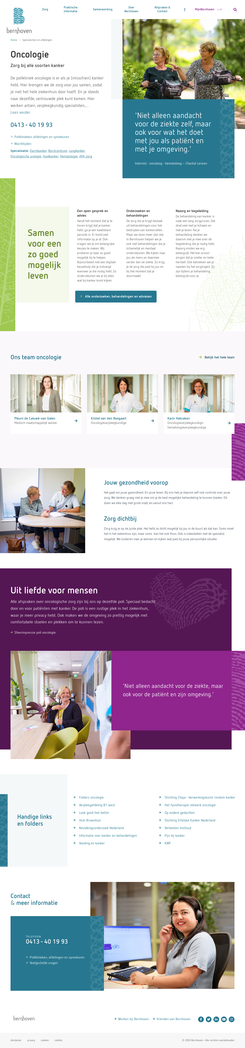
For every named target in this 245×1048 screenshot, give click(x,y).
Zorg (45, 9)
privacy (31, 1040)
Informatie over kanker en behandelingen (108, 835)
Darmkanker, (38, 151)
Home (14, 40)
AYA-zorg (85, 156)
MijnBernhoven (208, 9)
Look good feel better (94, 813)
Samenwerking (103, 9)
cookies (45, 1040)
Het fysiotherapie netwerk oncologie (190, 805)
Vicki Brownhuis (90, 820)
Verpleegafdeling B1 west (97, 805)
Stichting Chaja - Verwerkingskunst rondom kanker (200, 797)
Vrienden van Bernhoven (173, 1019)
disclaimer (16, 1040)
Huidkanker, (51, 156)
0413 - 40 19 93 (32, 125)
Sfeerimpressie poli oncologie (35, 632)
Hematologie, (69, 156)
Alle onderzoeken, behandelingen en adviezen (116, 296)
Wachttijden (22, 144)
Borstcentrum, (58, 151)
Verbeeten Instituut (178, 828)
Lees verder (20, 113)
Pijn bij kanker (175, 835)
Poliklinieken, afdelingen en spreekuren (41, 137)
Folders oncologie (91, 797)
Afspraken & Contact (162, 9)
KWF (168, 843)
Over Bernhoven (131, 9)
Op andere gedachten (180, 813)
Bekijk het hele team (219, 357)
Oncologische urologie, (26, 156)
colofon (58, 1040)
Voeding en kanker (92, 843)
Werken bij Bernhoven (133, 1019)
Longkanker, (77, 151)
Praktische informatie (71, 9)
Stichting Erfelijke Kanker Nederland (190, 820)
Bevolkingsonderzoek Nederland (101, 828)
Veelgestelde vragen (44, 963)
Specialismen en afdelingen (37, 40)
